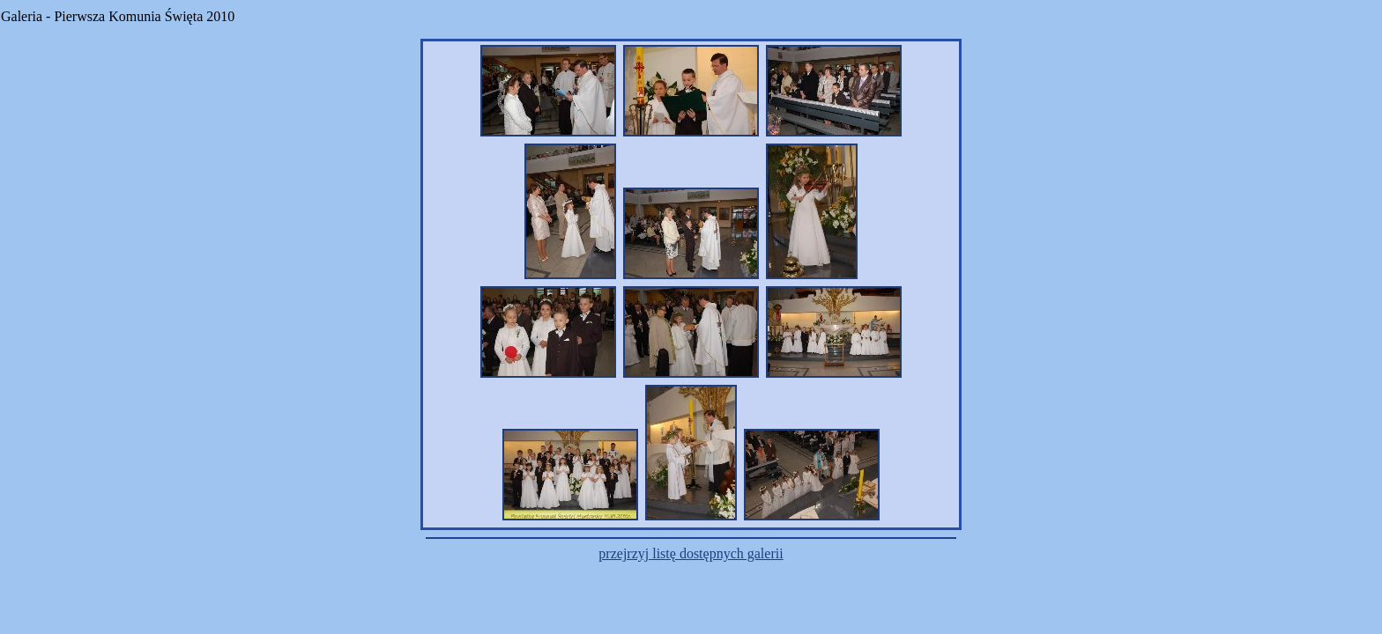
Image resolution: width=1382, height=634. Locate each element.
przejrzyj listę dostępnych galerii (690, 553)
